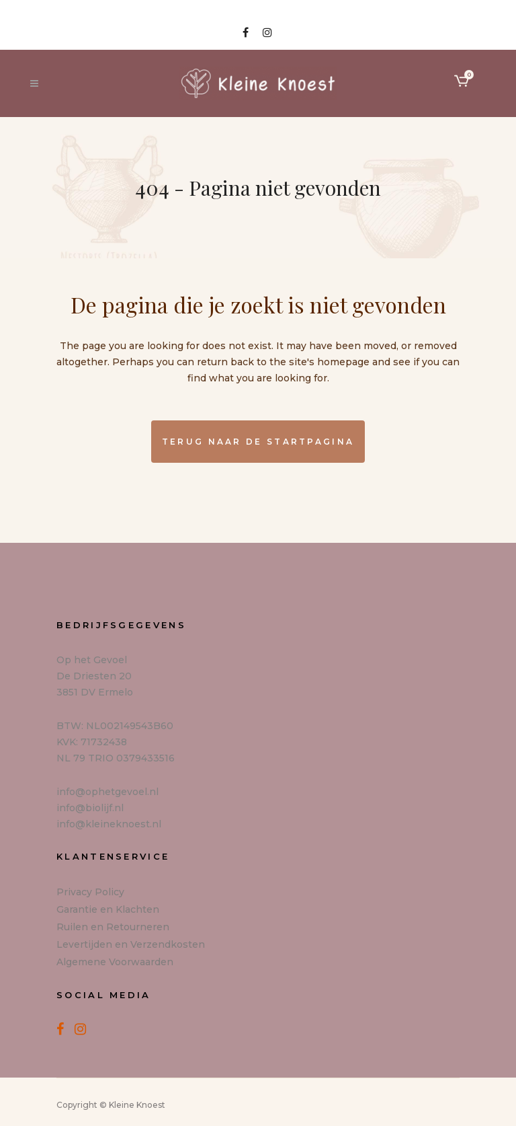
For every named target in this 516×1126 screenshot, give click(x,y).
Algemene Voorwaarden (114, 962)
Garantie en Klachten (107, 909)
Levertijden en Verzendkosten (130, 944)
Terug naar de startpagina (258, 442)
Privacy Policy (90, 892)
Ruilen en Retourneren (112, 927)
